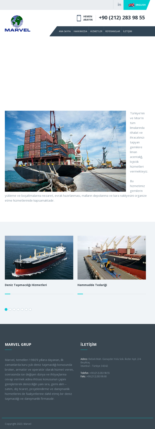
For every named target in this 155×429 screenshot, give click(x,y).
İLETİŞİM (127, 31)
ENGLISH (137, 5)
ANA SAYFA (65, 31)
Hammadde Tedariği (92, 285)
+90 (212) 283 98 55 (122, 17)
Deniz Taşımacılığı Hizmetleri (26, 285)
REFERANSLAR (112, 31)
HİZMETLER (96, 31)
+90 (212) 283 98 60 (97, 376)
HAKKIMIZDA (80, 31)
